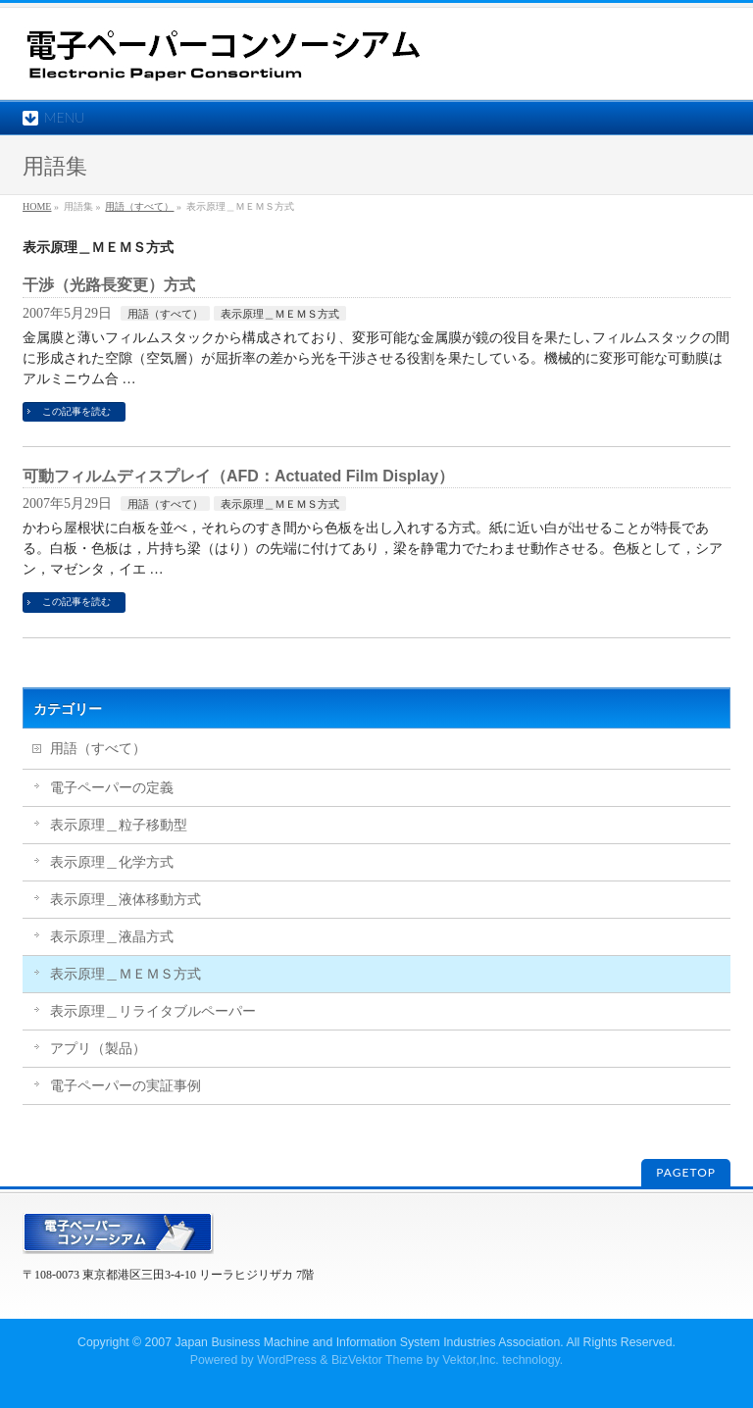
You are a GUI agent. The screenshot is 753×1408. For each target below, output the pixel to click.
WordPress (287, 1360)
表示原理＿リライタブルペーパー (153, 1011)
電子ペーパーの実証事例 (125, 1086)
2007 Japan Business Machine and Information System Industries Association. (354, 1342)
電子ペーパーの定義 (112, 787)
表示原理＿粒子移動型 (118, 825)
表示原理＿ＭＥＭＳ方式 (280, 314)
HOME (37, 206)
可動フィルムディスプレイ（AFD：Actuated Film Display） (238, 476)
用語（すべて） (139, 206)
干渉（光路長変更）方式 (109, 285)
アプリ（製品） (98, 1048)
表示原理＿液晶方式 (112, 937)
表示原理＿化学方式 (112, 862)
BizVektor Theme (377, 1360)
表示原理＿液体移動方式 (125, 899)
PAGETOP (686, 1172)
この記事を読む (76, 411)
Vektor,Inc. (470, 1360)
